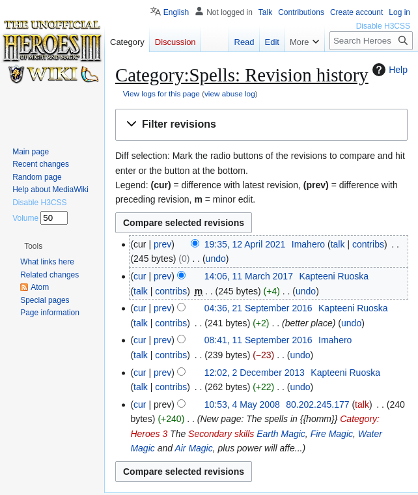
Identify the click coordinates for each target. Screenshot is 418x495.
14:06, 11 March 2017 (248, 276)
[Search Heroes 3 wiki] (371, 40)
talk (338, 244)
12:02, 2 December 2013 (254, 372)
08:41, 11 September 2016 (258, 340)
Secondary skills (221, 434)
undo (216, 258)
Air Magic (193, 448)
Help (388, 69)
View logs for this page (161, 93)
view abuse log (229, 93)
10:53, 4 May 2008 (242, 404)
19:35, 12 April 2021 (245, 244)
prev (162, 244)
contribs (368, 244)
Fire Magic (332, 434)
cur (139, 276)
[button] (261, 124)
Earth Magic (281, 434)
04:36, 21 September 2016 (258, 308)
